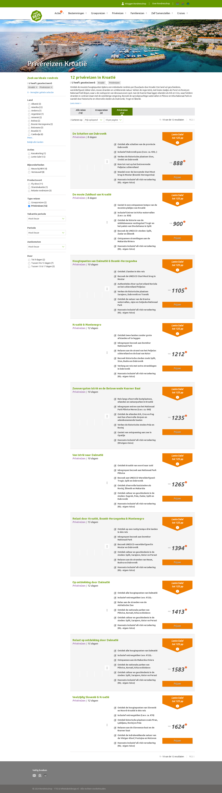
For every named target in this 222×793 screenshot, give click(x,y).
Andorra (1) (34, 110)
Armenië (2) (35, 117)
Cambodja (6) (35, 134)
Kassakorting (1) (37, 153)
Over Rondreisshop (161, 3)
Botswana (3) (35, 127)
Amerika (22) (35, 107)
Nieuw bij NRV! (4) (37, 169)
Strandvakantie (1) (38, 187)
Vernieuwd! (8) (36, 172)
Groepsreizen (98, 13)
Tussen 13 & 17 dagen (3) (41, 266)
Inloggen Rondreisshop (134, 3)
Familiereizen (137, 13)
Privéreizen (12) (37, 206)
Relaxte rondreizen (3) (40, 190)
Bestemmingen (76, 13)
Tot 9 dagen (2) (36, 259)
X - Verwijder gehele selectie (40, 92)
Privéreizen (118, 13)
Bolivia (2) (34, 121)
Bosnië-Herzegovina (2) (40, 124)
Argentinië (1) (36, 114)
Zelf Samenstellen (160, 13)
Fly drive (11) (35, 184)
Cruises (181, 13)
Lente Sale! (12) (36, 157)
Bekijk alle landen (35, 142)
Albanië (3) (34, 104)
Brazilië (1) (34, 131)
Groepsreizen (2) (37, 202)
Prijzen (177, 177)
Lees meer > (75, 103)
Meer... (30, 138)
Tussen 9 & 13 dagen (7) (40, 263)
